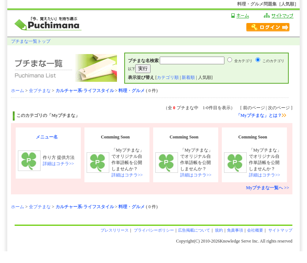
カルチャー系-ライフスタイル (85, 90)
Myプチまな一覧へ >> (267, 187)
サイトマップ (279, 230)
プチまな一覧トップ (30, 41)
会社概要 (255, 230)
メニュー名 (47, 137)
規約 (218, 230)
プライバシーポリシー (153, 230)
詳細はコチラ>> (58, 163)
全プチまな (40, 90)
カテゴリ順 (168, 77)
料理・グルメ (131, 90)
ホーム (17, 90)
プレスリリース (115, 230)
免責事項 (235, 230)
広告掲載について (194, 230)
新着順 (188, 77)
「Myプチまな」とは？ (261, 115)
